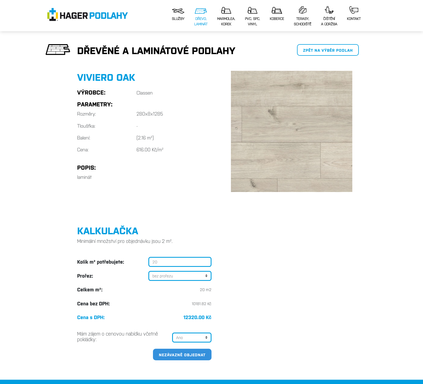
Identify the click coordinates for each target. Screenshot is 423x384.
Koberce (277, 14)
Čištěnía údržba (329, 16)
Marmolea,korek (226, 16)
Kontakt (354, 13)
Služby (178, 14)
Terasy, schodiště (302, 16)
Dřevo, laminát (200, 17)
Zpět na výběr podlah (328, 50)
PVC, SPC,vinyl (252, 16)
